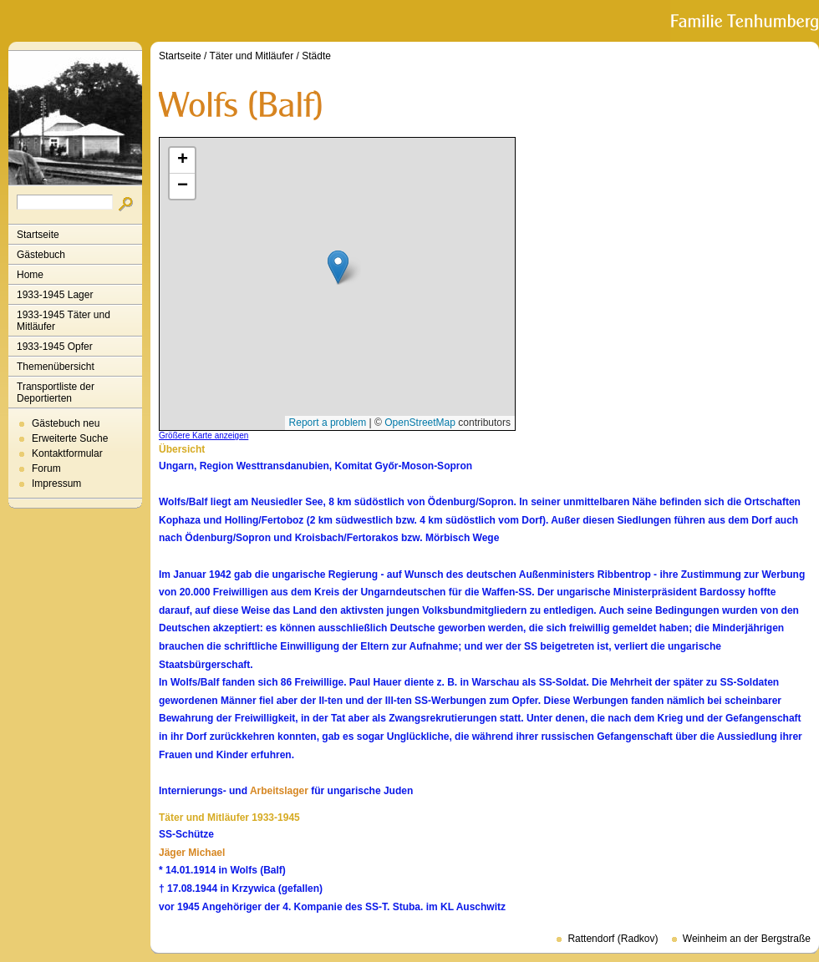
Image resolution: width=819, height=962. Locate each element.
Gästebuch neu (65, 423)
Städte (316, 56)
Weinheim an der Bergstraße (747, 938)
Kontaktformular (67, 453)
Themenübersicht (55, 366)
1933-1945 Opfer (55, 346)
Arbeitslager (279, 791)
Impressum (56, 483)
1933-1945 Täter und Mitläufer (63, 320)
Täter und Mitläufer (252, 56)
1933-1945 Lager (55, 295)
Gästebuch (41, 255)
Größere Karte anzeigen (203, 435)
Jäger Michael (192, 852)
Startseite (38, 234)
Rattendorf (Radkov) (612, 938)
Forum (46, 468)
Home (30, 275)
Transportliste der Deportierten (55, 392)
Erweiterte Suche (70, 438)
